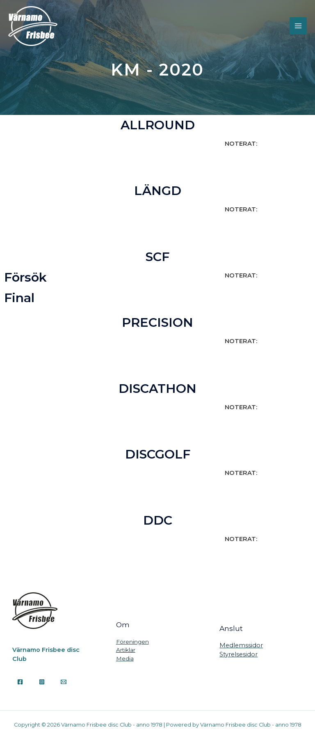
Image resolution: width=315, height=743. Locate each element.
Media (125, 658)
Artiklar (125, 650)
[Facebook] (20, 682)
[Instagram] (42, 682)
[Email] (63, 682)
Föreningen (132, 641)
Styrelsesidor (238, 654)
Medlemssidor (241, 645)
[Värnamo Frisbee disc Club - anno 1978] (32, 26)
